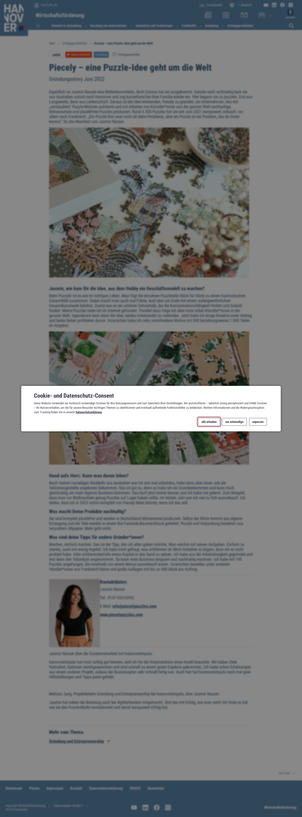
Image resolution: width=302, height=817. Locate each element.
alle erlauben (209, 421)
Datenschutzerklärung (89, 412)
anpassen (258, 421)
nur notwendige (234, 421)
